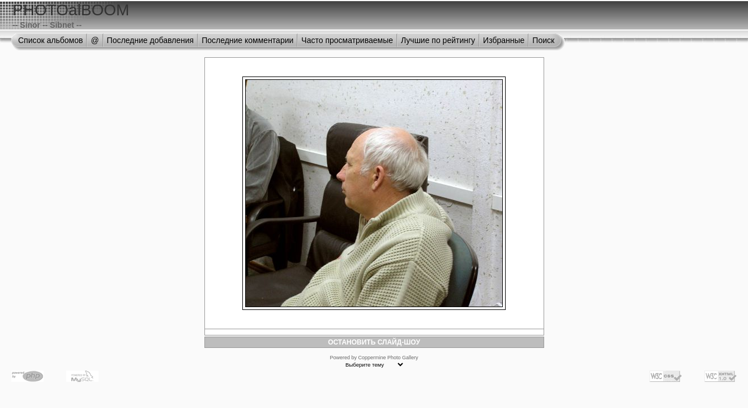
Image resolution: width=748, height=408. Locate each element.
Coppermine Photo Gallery (388, 357)
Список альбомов (50, 40)
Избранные (503, 40)
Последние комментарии (247, 40)
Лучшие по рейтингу (438, 40)
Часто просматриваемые (347, 40)
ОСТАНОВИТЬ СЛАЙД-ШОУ (374, 342)
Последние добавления (150, 40)
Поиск (543, 40)
